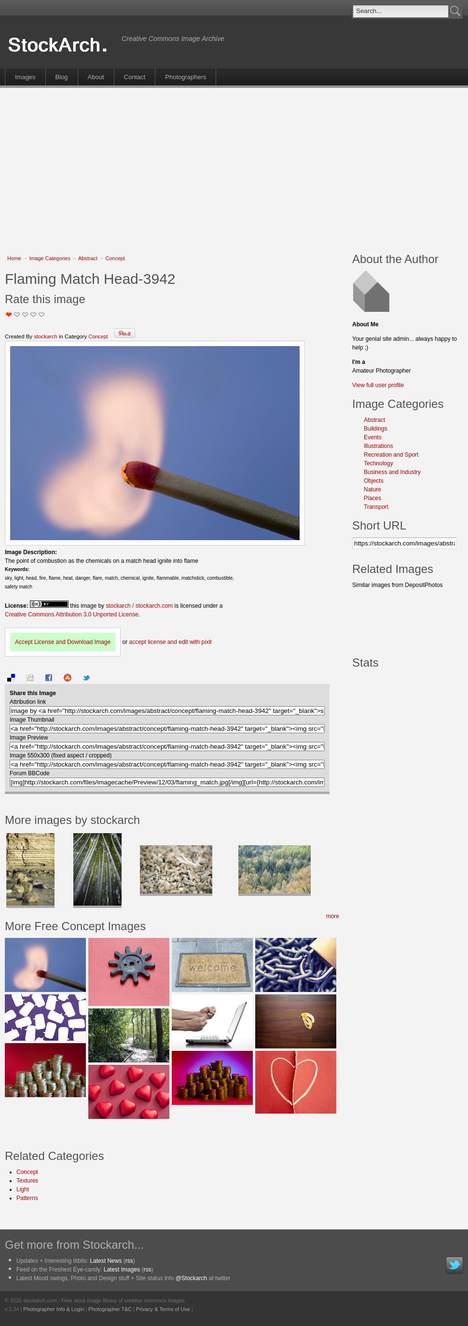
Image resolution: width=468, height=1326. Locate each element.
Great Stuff (33, 314)
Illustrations (378, 446)
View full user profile (378, 385)
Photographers (185, 77)
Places (372, 498)
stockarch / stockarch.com (139, 605)
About (96, 77)
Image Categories (49, 258)
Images (25, 77)
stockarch (45, 336)
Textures (27, 1180)
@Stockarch (191, 1278)
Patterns (27, 1198)
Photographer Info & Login (53, 1309)
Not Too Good (9, 314)
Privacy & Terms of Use (163, 1309)
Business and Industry (392, 472)
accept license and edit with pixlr (170, 642)
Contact (135, 77)
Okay (17, 314)
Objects (374, 480)
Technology (378, 463)
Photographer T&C (110, 1309)
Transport (376, 506)
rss (129, 1260)
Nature (372, 489)
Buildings (375, 428)
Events (373, 437)
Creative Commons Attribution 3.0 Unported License (71, 614)
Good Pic (25, 314)
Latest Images (122, 1269)
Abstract (87, 258)
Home (14, 258)
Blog (61, 77)
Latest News (106, 1260)
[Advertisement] (195, 165)
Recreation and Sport (391, 454)
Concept (114, 258)
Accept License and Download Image (62, 642)
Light (22, 1189)
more (332, 916)
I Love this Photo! (42, 314)
